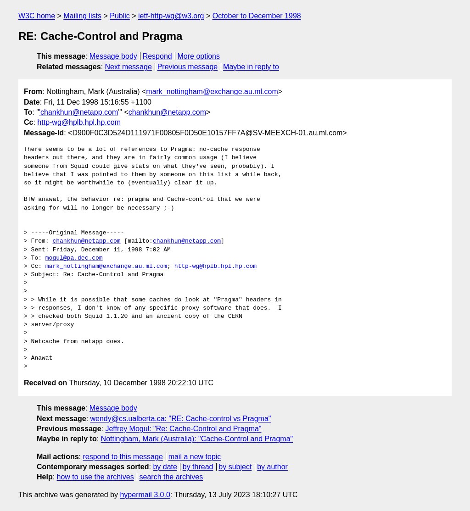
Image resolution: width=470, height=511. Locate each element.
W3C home (36, 16)
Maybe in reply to (251, 67)
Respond (157, 56)
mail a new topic (194, 457)
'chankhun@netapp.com (78, 112)
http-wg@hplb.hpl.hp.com (79, 122)
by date (165, 467)
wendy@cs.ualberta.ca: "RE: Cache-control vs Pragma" (180, 418)
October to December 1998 (257, 16)
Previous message (187, 67)
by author (272, 467)
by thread (198, 467)
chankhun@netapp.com (167, 112)
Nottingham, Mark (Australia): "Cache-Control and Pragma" (197, 439)
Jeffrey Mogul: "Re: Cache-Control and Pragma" (183, 429)
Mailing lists (82, 16)
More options (199, 56)
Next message (128, 67)
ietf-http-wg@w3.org (171, 16)
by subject (235, 467)
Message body (113, 56)
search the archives (171, 477)
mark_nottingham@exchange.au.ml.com (212, 91)
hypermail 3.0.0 (145, 495)
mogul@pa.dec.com (74, 258)
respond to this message (122, 457)
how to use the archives (95, 477)
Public (120, 16)
